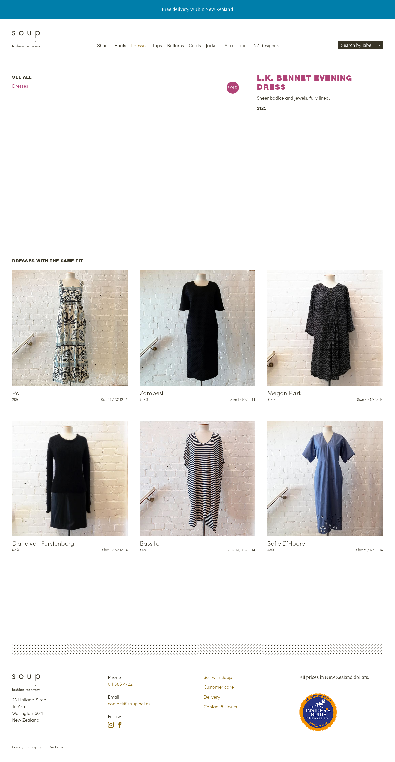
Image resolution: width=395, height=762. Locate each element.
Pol (16, 392)
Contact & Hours (220, 706)
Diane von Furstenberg (43, 543)
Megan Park (284, 392)
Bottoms (175, 45)
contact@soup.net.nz (129, 703)
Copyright (36, 747)
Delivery (212, 697)
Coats (195, 45)
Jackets (213, 45)
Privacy (17, 747)
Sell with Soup (218, 677)
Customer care (219, 687)
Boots (120, 45)
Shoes (103, 45)
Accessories (237, 45)
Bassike (149, 543)
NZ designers (267, 45)
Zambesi (151, 392)
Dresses (139, 45)
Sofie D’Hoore (286, 543)
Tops (157, 45)
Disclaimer (57, 747)
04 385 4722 (120, 684)
